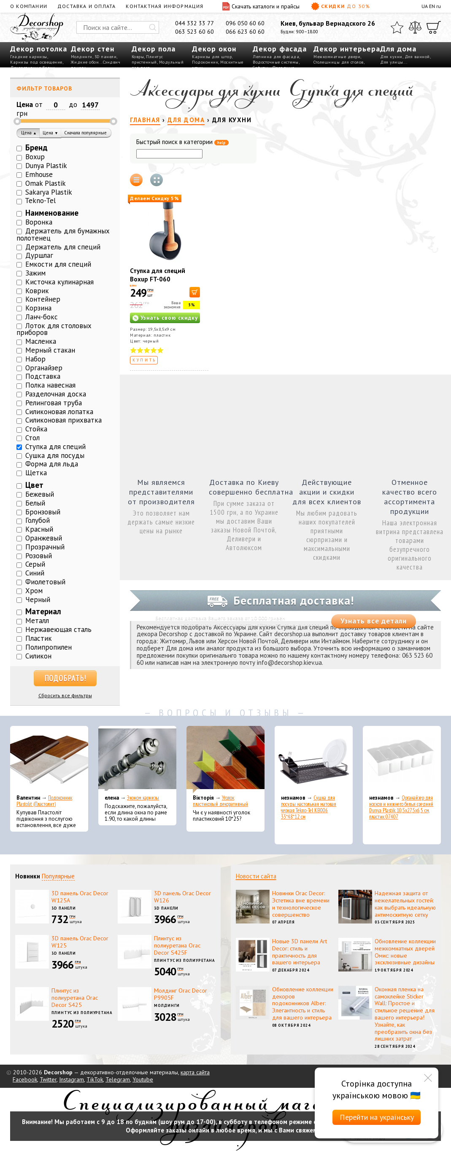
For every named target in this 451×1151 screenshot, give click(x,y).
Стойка (36, 429)
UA (424, 6)
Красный (39, 529)
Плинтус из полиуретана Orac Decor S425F (177, 945)
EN (432, 6)
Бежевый (39, 494)
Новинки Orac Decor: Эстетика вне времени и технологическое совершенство (300, 903)
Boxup (35, 156)
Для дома (398, 49)
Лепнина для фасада (276, 56)
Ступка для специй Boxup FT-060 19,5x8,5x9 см (157, 279)
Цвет (34, 485)
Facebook (25, 1079)
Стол (32, 437)
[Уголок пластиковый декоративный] (225, 759)
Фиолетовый (45, 581)
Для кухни (391, 56)
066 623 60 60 (245, 31)
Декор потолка (38, 49)
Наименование (51, 213)
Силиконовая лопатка (59, 411)
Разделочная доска (55, 394)
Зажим (35, 273)
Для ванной (417, 56)
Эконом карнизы (143, 797)
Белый (35, 503)
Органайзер (43, 367)
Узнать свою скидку (169, 317)
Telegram (117, 1079)
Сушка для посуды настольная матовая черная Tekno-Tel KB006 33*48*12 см (308, 807)
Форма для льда (51, 463)
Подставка (42, 376)
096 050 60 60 (245, 23)
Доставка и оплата (86, 6)
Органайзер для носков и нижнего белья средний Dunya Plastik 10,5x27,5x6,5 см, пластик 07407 (401, 807)
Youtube (142, 1079)
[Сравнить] (415, 27)
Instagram (71, 1079)
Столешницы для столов (338, 62)
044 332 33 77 (194, 23)
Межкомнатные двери (336, 56)
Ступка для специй (55, 446)
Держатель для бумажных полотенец (63, 234)
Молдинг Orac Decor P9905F (180, 994)
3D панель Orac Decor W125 (79, 941)
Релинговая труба (53, 402)
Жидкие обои (85, 62)
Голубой (37, 520)
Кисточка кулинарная (59, 281)
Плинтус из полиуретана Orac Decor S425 (74, 998)
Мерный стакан (50, 350)
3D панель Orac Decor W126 (182, 896)
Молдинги (81, 56)
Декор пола (154, 49)
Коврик (37, 290)
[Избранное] (397, 27)
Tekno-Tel (40, 200)
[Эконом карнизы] (137, 759)
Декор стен (92, 49)
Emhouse (39, 174)
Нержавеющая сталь (58, 629)
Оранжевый (43, 538)
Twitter (48, 1079)
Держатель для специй (62, 247)
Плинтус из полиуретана (184, 960)
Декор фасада (280, 49)
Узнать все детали (373, 621)
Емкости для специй (58, 264)
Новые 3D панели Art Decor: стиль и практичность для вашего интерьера (299, 951)
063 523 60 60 (194, 31)
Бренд (36, 147)
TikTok (94, 1079)
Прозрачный (45, 546)
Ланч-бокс (41, 316)
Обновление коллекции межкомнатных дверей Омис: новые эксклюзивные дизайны (405, 951)
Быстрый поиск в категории (182, 142)
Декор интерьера (346, 49)
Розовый (38, 555)
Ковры (138, 56)
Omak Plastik (45, 183)
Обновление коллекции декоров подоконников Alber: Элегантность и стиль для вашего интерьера (302, 1003)
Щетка (36, 472)
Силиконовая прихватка (63, 420)
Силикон (38, 656)
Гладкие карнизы (28, 56)
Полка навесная (50, 385)
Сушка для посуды (54, 455)
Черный (37, 599)
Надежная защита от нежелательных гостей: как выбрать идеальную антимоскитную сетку (405, 903)
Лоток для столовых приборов (54, 329)
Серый (35, 564)
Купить (144, 360)
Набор (35, 359)
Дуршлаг (39, 255)
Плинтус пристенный (147, 59)
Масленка (40, 341)
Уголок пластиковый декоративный (220, 801)
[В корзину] (194, 292)
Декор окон (214, 49)
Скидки (340, 6)
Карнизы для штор (212, 56)
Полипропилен (48, 647)
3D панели (106, 56)
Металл (37, 620)
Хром (34, 590)
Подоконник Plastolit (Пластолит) (44, 801)
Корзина (38, 308)
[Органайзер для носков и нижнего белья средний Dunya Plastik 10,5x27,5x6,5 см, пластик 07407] (402, 759)
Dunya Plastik (46, 165)
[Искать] (152, 27)
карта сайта (195, 1072)
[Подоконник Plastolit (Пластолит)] (49, 759)
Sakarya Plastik (48, 192)
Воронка (38, 222)
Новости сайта (256, 876)
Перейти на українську (377, 1117)
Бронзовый (42, 512)
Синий (34, 573)
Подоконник (205, 62)
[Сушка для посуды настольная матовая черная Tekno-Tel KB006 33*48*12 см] (314, 759)
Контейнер (42, 299)
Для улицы (391, 62)
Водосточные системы (276, 62)
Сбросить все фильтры (65, 695)
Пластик (38, 638)
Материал (43, 611)
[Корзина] (434, 27)
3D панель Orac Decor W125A (79, 896)
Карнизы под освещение (36, 62)
